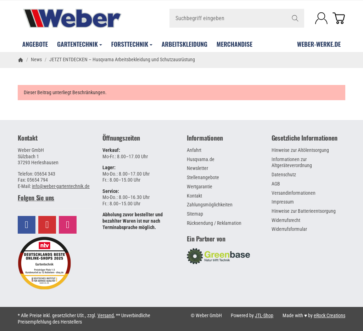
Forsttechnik (132, 43)
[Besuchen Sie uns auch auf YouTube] (47, 225)
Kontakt (28, 138)
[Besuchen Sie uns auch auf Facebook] (26, 225)
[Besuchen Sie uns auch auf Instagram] (68, 225)
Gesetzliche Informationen (304, 138)
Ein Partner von (206, 238)
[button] (55, 197)
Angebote (35, 43)
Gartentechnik (79, 43)
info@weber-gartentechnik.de (61, 186)
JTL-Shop (264, 315)
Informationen (205, 138)
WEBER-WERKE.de (319, 43)
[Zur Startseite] (72, 18)
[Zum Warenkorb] (338, 18)
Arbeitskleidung (184, 43)
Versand (105, 315)
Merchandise (234, 43)
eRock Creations (329, 315)
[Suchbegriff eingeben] (237, 18)
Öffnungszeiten (121, 138)
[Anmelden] (321, 18)
